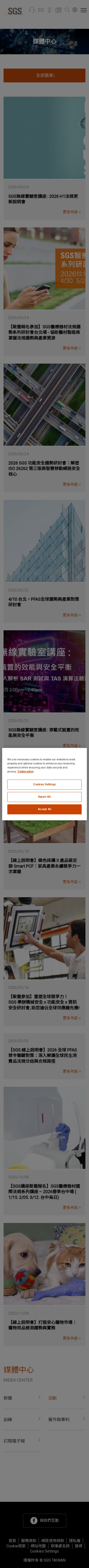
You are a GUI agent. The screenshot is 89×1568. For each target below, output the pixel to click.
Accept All (45, 809)
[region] (44, 784)
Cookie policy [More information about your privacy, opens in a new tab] (25, 771)
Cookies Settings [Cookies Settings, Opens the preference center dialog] (44, 784)
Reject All (44, 796)
